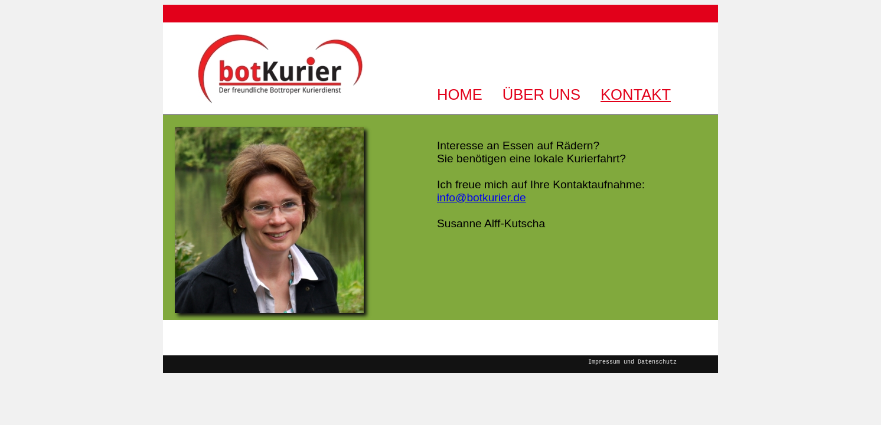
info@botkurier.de (481, 197)
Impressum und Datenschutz (632, 361)
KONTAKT (636, 94)
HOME (459, 94)
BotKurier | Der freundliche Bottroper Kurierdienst (281, 68)
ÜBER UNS (541, 94)
